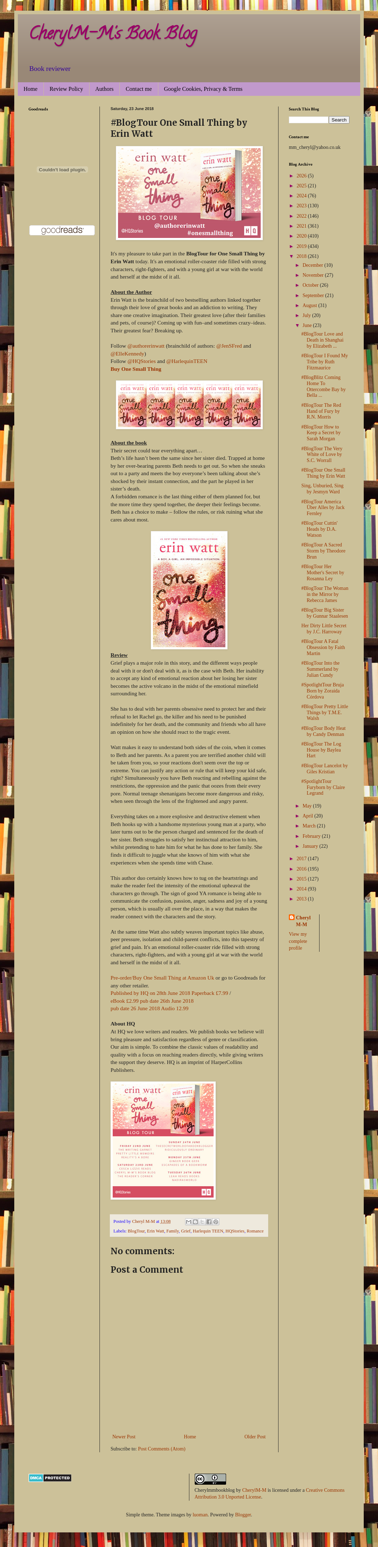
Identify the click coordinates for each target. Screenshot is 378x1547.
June (307, 325)
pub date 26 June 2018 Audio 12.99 (149, 1008)
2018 (302, 256)
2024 (302, 195)
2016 (302, 869)
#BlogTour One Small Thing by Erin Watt (323, 473)
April (308, 816)
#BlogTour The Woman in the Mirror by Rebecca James (324, 594)
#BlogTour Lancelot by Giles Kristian (324, 768)
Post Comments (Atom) (161, 1449)
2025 (302, 185)
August (310, 305)
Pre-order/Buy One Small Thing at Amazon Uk (162, 978)
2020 (302, 236)
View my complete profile (298, 941)
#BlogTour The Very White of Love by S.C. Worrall (321, 454)
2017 (302, 858)
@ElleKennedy (127, 354)
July (307, 315)
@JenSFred (229, 346)
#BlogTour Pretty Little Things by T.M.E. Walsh (324, 712)
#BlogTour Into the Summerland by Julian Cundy (320, 669)
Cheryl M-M (303, 921)
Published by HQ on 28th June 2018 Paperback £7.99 (169, 993)
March (309, 826)
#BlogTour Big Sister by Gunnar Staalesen (324, 613)
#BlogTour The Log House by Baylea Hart (321, 750)
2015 (302, 879)
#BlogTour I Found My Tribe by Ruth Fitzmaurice (324, 361)
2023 (302, 205)
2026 (302, 175)
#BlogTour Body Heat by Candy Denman (323, 731)
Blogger (243, 1514)
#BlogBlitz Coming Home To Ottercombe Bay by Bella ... (323, 386)
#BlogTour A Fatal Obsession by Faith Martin (323, 647)
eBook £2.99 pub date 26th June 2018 (152, 1001)
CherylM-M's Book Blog (113, 35)
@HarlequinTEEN (187, 361)
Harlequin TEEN (208, 1231)
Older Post (255, 1436)
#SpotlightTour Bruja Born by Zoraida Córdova (322, 691)
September (313, 295)
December (313, 265)
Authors (104, 89)
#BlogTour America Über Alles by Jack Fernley (322, 507)
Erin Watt (155, 1231)
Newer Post (124, 1436)
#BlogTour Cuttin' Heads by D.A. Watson (319, 529)
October (311, 285)
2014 (302, 889)
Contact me (139, 89)
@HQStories (141, 361)
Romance (255, 1231)
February (312, 836)
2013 (302, 899)
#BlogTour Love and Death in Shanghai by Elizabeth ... (322, 340)
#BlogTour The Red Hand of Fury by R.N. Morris (321, 411)
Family (172, 1231)
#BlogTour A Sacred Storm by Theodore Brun (323, 551)
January (310, 846)
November (313, 275)
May (307, 806)
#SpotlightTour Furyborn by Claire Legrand (323, 787)
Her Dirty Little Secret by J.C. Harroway (323, 628)
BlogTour (136, 1231)
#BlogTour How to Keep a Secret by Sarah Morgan (321, 433)
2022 (302, 216)
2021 (302, 226)
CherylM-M (254, 1490)
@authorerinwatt (145, 346)
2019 (302, 246)
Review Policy (66, 89)
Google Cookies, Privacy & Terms (203, 89)
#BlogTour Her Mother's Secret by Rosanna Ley (322, 572)
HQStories (234, 1231)
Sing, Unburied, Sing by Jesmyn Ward (322, 488)
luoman (200, 1514)
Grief (186, 1231)
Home (30, 89)
